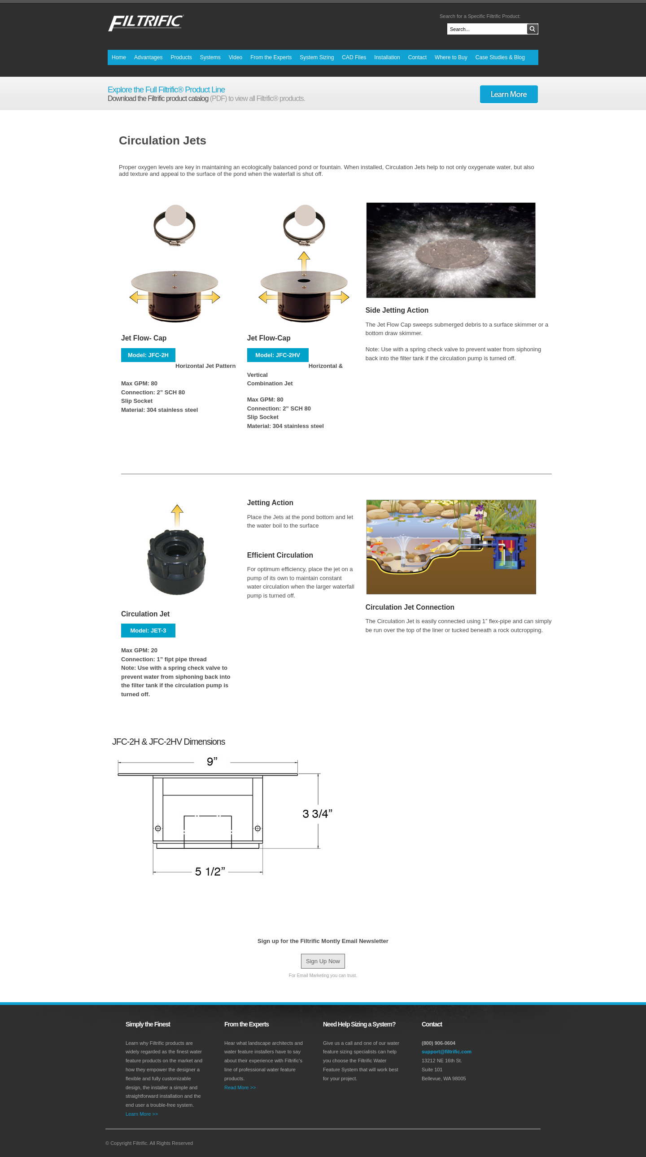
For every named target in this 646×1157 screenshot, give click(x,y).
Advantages (148, 57)
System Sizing (317, 57)
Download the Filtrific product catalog (159, 98)
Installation (387, 57)
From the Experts (271, 57)
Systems (210, 57)
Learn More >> (142, 1114)
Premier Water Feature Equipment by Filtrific (146, 25)
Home (119, 57)
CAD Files (354, 57)
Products (181, 57)
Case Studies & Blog (500, 57)
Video (235, 57)
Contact (417, 57)
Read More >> (240, 1087)
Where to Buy (451, 57)
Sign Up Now (323, 961)
